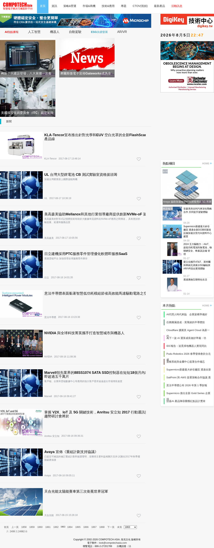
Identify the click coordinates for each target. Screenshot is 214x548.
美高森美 (49, 238)
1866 (86, 527)
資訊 (54, 5)
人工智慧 (34, 31)
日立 (46, 277)
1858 (24, 527)
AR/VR (122, 31)
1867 (94, 527)
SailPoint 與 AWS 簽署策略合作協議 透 (188, 377)
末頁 (119, 527)
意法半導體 (50, 317)
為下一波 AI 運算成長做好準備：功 (186, 338)
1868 (102, 527)
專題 (123, 5)
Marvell (48, 396)
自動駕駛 (75, 31)
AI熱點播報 (12, 31)
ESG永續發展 (99, 31)
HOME (207, 163)
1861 (48, 527)
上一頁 (15, 527)
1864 (70, 527)
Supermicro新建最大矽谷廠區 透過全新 (188, 369)
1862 (56, 527)
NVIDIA (48, 356)
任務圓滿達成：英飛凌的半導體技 (185, 322)
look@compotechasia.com (113, 542)
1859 (32, 527)
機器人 (54, 31)
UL (45, 198)
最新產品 (159, 5)
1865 (78, 527)
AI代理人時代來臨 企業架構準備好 (186, 314)
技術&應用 (108, 5)
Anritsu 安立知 (51, 436)
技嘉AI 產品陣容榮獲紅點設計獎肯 (185, 401)
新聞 (9, 121)
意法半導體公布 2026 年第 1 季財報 (186, 385)
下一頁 (110, 527)
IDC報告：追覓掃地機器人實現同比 (186, 345)
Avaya (47, 475)
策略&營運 (69, 5)
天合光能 (49, 515)
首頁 (42, 5)
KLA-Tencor (50, 158)
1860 (40, 527)
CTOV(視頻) (140, 5)
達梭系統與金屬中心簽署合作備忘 (185, 361)
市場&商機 (88, 5)
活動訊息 (176, 5)
